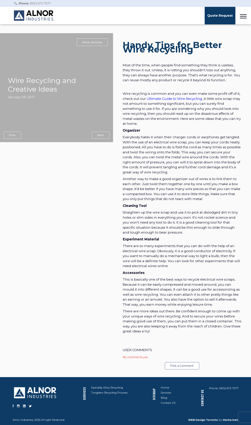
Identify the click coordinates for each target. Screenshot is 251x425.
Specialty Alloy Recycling (107, 387)
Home (165, 387)
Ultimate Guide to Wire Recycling (174, 99)
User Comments (137, 350)
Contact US (168, 402)
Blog (164, 397)
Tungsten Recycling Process (109, 392)
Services (84, 393)
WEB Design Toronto (203, 419)
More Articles (92, 42)
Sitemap (154, 394)
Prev (12, 135)
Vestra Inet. (231, 419)
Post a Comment (182, 365)
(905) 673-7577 (35, 3)
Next (100, 135)
